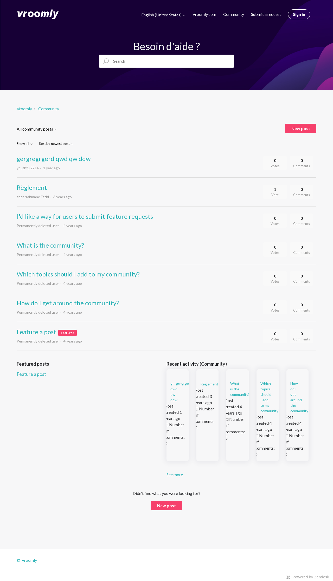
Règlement (32, 187)
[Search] (166, 61)
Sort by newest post (56, 144)
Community (233, 14)
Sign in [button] (299, 14)
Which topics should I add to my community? (78, 274)
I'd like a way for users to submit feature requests (85, 216)
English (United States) (163, 14)
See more (174, 474)
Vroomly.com (204, 14)
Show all (25, 144)
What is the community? (50, 245)
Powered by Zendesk (310, 577)
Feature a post (36, 331)
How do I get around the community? (68, 303)
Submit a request (266, 14)
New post (300, 128)
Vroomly (25, 108)
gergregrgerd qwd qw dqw (54, 158)
